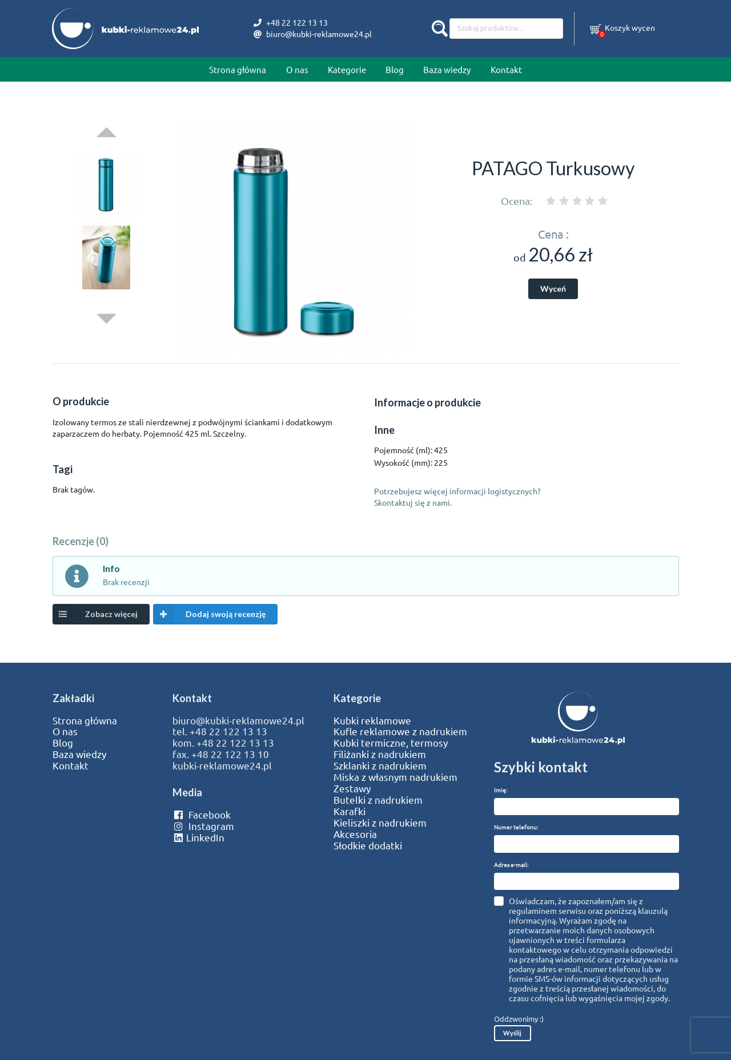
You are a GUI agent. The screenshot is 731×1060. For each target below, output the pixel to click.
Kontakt (506, 69)
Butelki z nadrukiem (378, 799)
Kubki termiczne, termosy (391, 742)
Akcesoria (355, 834)
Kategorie (347, 69)
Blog (394, 69)
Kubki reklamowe (372, 720)
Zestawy (352, 788)
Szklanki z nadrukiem (380, 765)
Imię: (500, 789)
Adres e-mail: (511, 864)
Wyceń (553, 288)
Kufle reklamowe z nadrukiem (400, 731)
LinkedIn (198, 837)
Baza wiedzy (447, 69)
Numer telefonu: (516, 827)
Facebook (201, 814)
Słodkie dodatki (368, 845)
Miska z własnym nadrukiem (395, 777)
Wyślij (512, 1033)
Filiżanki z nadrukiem (380, 754)
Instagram (203, 826)
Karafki (350, 811)
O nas (297, 69)
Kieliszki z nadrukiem (380, 822)
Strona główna (237, 69)
